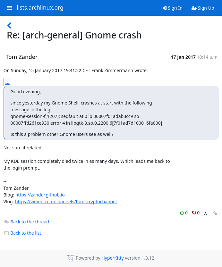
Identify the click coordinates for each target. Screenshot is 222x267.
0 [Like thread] (184, 213)
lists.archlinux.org (40, 8)
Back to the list (22, 233)
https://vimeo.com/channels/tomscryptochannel (66, 201)
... (7, 82)
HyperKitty (112, 258)
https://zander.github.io (40, 195)
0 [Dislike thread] (196, 213)
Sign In (173, 8)
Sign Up (203, 8)
